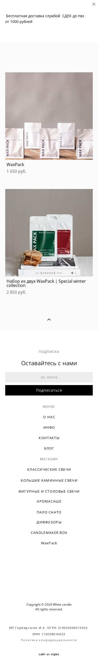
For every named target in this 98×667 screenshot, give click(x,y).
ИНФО (49, 427)
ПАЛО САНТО (49, 512)
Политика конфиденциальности (49, 640)
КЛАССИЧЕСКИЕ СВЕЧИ (49, 469)
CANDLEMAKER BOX (49, 532)
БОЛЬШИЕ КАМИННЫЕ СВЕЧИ (49, 480)
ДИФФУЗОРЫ (49, 522)
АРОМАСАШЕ (49, 501)
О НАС (49, 417)
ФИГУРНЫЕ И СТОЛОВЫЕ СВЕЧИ (49, 491)
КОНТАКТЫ (49, 437)
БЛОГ (49, 448)
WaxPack (49, 543)
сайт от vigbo (49, 654)
